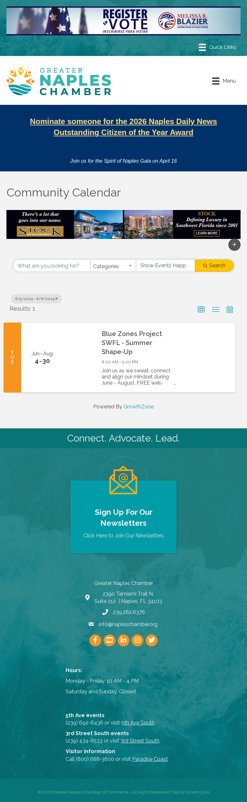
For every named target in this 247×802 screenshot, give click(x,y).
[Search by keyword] (51, 266)
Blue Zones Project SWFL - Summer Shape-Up (132, 343)
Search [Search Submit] (214, 265)
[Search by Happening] (165, 266)
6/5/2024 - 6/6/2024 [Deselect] (36, 298)
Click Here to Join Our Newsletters (123, 536)
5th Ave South (138, 723)
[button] (234, 245)
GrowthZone (139, 407)
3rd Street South (140, 741)
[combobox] (113, 266)
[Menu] (217, 47)
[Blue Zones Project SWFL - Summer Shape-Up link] (79, 357)
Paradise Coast (150, 759)
